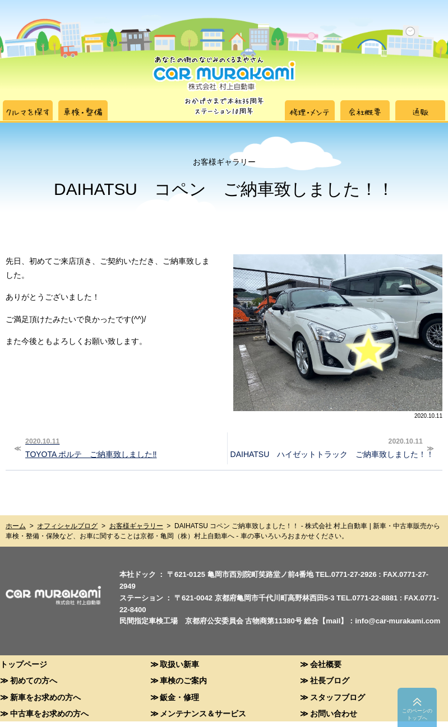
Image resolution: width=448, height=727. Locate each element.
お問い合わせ (333, 713)
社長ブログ (329, 680)
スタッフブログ (337, 697)
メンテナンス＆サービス (203, 713)
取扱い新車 (179, 664)
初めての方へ (33, 680)
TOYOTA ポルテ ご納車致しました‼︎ (121, 447)
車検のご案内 (183, 680)
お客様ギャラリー (136, 526)
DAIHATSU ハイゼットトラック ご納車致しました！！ (332, 447)
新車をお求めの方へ (45, 697)
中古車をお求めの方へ (49, 713)
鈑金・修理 (179, 697)
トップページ (23, 664)
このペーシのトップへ (417, 714)
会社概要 (325, 664)
